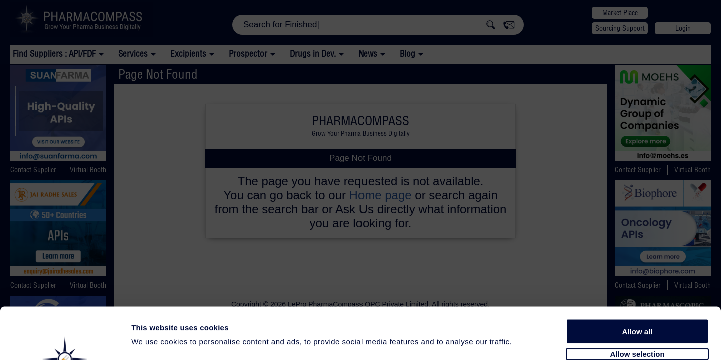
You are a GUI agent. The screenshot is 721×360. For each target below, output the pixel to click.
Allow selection (637, 298)
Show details (525, 340)
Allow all (637, 276)
